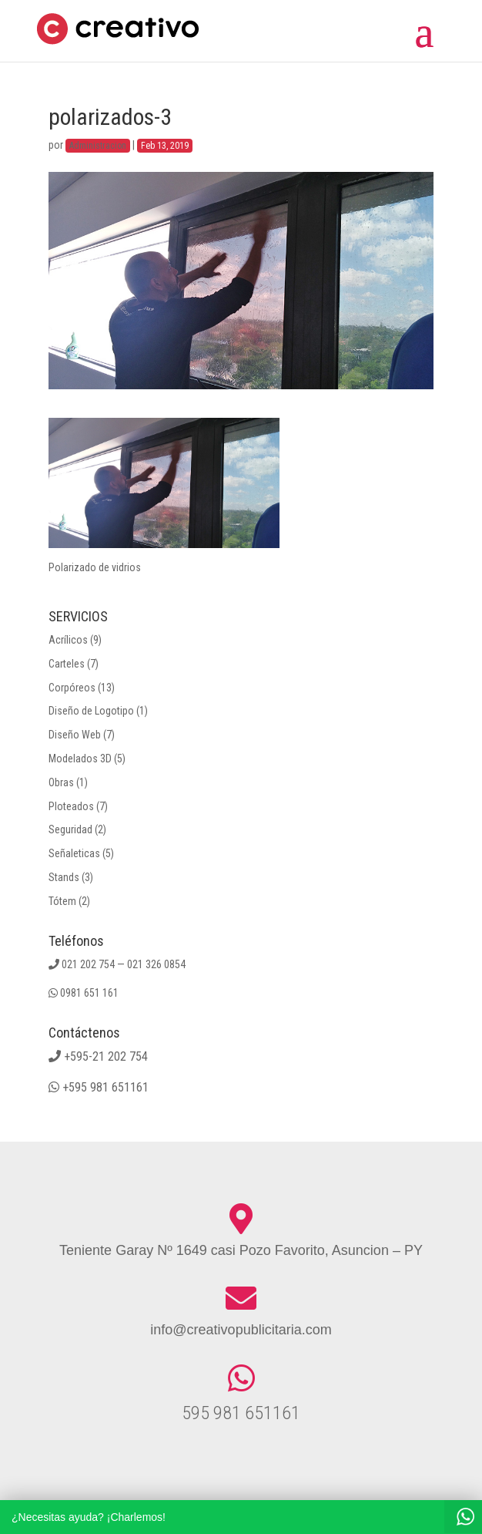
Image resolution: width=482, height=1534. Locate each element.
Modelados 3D (80, 758)
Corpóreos (72, 687)
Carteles (67, 664)
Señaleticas (74, 853)
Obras (61, 782)
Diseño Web (75, 734)
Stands (64, 877)
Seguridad (70, 829)
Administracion (97, 145)
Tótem (62, 901)
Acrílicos (68, 640)
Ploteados (71, 806)
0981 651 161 (89, 993)
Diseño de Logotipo (91, 711)
